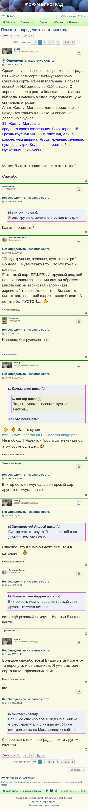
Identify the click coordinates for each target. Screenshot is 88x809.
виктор (17, 49)
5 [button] (58, 42)
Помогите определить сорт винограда (36, 30)
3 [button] (49, 42)
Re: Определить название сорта (25, 197)
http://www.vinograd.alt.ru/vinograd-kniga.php (39, 435)
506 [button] (66, 42)
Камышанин (8, 186)
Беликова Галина (17, 238)
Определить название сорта (30, 60)
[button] (34, 42)
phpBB (37, 798)
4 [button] (53, 42)
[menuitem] (10, 16)
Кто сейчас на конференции (18, 778)
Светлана (13, 318)
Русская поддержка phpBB (44, 801)
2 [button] (44, 42)
